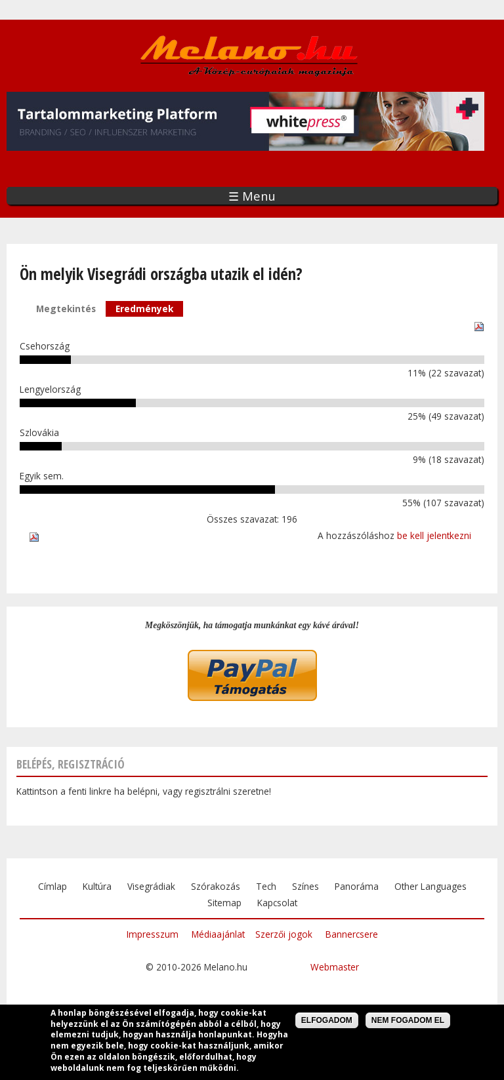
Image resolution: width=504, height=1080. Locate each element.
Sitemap (224, 902)
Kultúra (97, 886)
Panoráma (357, 886)
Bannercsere (352, 934)
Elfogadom (326, 1022)
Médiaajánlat (218, 934)
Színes (305, 886)
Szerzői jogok (283, 934)
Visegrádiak (151, 886)
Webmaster (334, 967)
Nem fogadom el (407, 1022)
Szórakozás (215, 886)
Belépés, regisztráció (70, 764)
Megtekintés (66, 308)
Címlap (52, 886)
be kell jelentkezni (434, 535)
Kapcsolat (277, 902)
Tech (266, 886)
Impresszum (152, 934)
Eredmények (149, 308)
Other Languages (430, 886)
